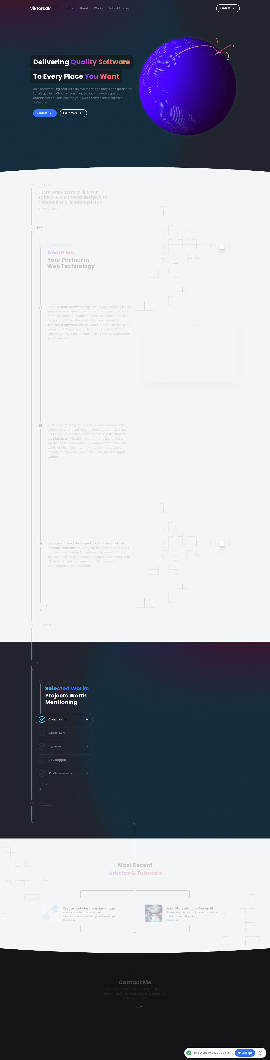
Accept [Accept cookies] (245, 1053)
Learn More (73, 113)
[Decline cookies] (260, 1052)
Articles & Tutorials (135, 873)
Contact (228, 8)
